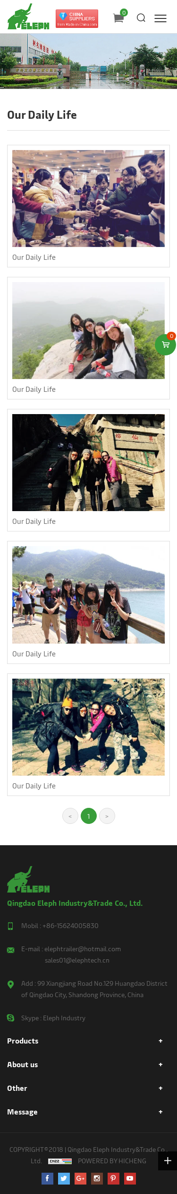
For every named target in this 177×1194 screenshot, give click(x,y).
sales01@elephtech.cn (77, 959)
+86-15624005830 (70, 925)
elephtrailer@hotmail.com (82, 948)
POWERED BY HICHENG (112, 1160)
